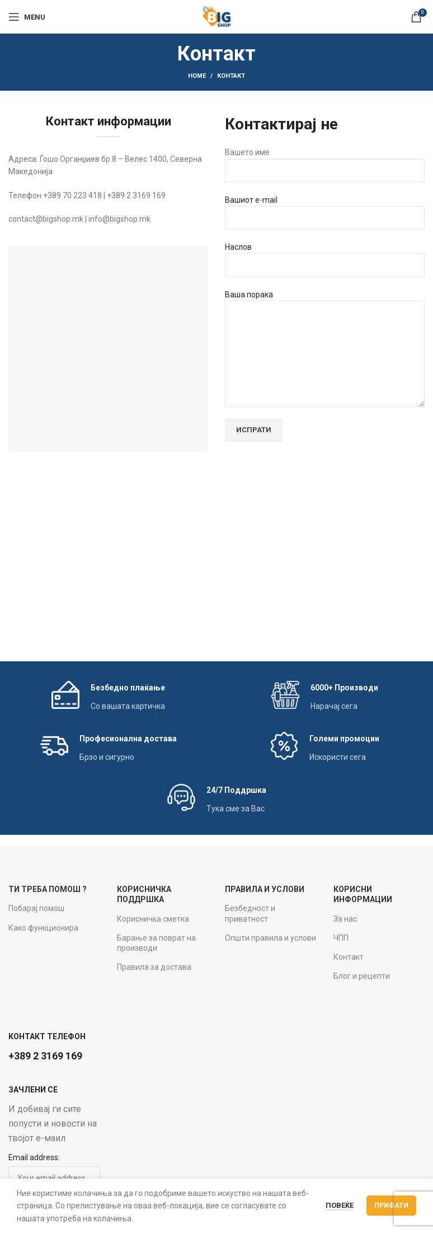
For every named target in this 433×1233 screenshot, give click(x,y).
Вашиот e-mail (325, 212)
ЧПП (341, 937)
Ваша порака (325, 348)
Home (197, 76)
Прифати (391, 1205)
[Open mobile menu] (27, 17)
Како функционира (43, 927)
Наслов (325, 259)
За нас (345, 918)
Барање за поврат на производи (156, 942)
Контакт (348, 956)
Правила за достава (154, 967)
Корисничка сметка (153, 918)
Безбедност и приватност (250, 913)
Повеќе (340, 1205)
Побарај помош (36, 908)
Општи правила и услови (270, 937)
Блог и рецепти (361, 976)
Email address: (34, 1157)
